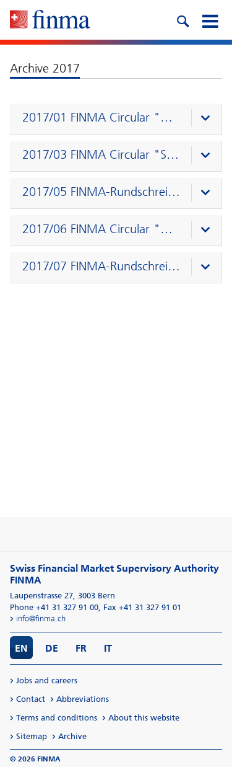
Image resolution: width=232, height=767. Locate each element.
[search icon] (182, 19)
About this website (143, 717)
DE (51, 648)
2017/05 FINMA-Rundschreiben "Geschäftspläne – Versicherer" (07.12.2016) (101, 191)
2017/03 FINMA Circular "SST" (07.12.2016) (101, 154)
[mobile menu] (209, 19)
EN (21, 648)
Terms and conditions (56, 717)
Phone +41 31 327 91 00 (54, 607)
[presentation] (118, 119)
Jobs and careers (46, 680)
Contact (30, 699)
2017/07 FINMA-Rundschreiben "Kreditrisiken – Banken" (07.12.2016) (101, 266)
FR (81, 648)
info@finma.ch (41, 618)
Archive (72, 736)
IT (108, 648)
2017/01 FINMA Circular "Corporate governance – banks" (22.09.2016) (101, 117)
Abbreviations (82, 699)
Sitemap (31, 736)
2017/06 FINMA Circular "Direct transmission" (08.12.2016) (101, 228)
